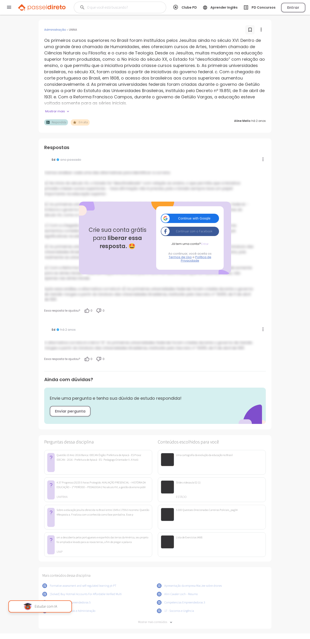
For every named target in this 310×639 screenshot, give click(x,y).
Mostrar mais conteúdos (155, 622)
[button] (190, 218)
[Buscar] (119, 7)
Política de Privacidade (196, 259)
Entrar (293, 7)
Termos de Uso (180, 257)
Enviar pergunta (70, 411)
